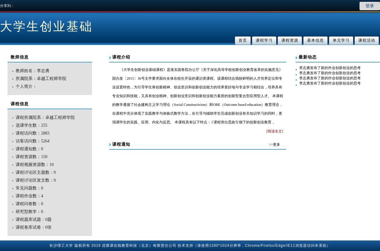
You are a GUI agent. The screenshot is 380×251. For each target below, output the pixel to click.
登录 (370, 6)
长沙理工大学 (61, 245)
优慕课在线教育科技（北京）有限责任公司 (139, 245)
